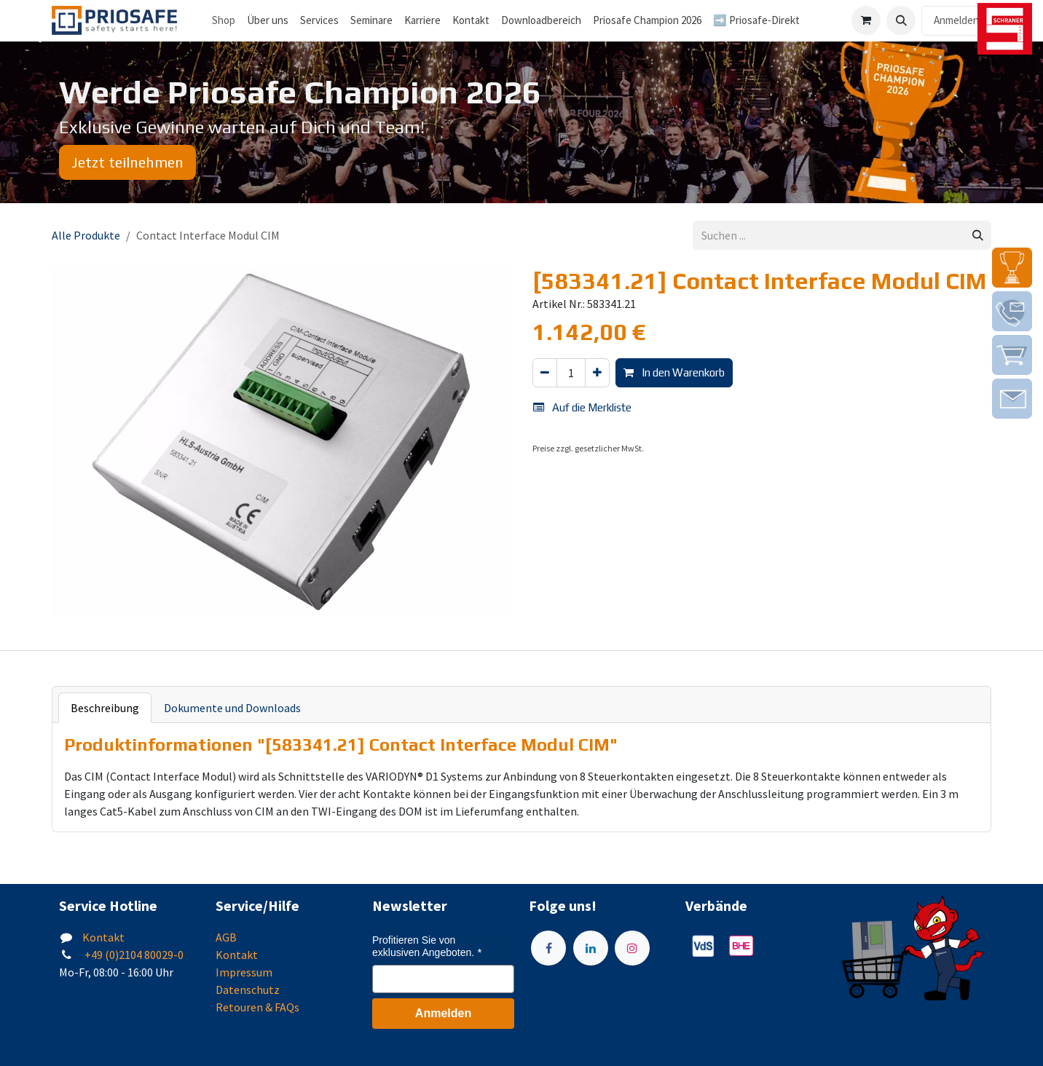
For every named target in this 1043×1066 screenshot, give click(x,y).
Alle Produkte (86, 235)
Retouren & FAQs (257, 1007)
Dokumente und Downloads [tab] (232, 707)
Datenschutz (248, 989)
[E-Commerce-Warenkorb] (866, 20)
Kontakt (103, 937)
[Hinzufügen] (597, 373)
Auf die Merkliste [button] (582, 407)
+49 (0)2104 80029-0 (133, 954)
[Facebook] (548, 948)
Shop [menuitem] (223, 20)
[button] (901, 20)
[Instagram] (632, 948)
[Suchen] (977, 235)
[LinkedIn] (590, 948)
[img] (1012, 268)
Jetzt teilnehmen (127, 162)
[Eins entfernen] (544, 373)
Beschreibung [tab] (105, 707)
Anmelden (956, 20)
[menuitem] (267, 21)
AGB (226, 937)
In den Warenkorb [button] (674, 372)
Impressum (244, 972)
